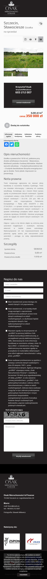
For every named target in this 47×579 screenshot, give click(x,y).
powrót (40, 23)
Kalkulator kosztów (28, 135)
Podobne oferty (38, 135)
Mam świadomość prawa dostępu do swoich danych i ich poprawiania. (21, 303)
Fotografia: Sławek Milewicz (15, 512)
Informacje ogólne (8, 135)
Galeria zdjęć (40, 39)
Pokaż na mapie (35, 39)
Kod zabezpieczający (14, 410)
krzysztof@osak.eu (23, 90)
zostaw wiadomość (23, 102)
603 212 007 (23, 92)
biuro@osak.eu (13, 506)
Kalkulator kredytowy (18, 135)
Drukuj (30, 39)
